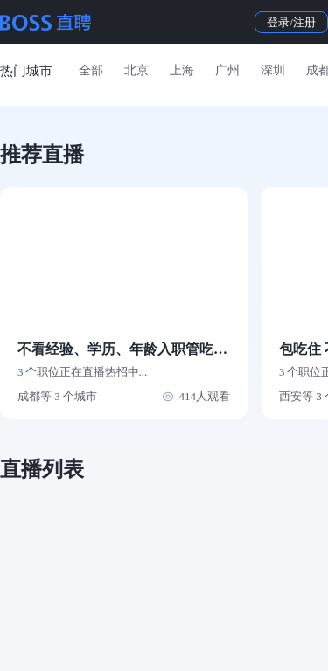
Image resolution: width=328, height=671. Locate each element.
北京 (136, 70)
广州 (227, 70)
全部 (91, 70)
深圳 (273, 70)
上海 (182, 70)
